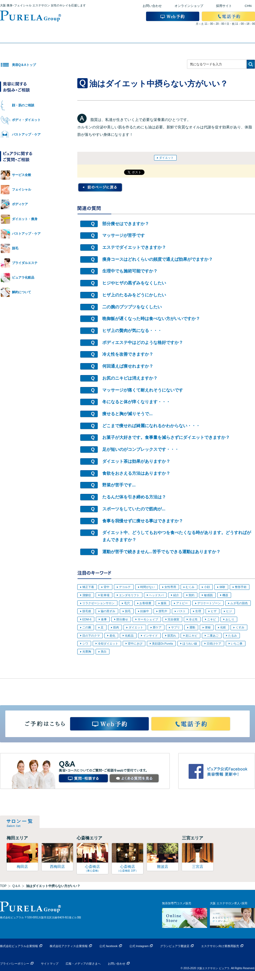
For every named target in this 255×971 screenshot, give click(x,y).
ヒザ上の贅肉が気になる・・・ (132, 330)
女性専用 (170, 587)
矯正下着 (88, 587)
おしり (230, 619)
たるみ (232, 635)
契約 (191, 595)
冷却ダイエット (108, 643)
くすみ (240, 627)
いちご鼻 (237, 643)
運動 (192, 627)
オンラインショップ (189, 6)
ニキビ (211, 619)
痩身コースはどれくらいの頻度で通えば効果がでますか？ (157, 259)
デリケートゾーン (209, 603)
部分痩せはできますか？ (125, 223)
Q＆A (16, 886)
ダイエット (166, 157)
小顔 (207, 587)
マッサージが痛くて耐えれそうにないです (142, 390)
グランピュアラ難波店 (174, 946)
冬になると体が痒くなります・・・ (136, 402)
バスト (181, 611)
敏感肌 (208, 595)
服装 (164, 603)
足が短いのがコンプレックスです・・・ (140, 449)
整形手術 (240, 587)
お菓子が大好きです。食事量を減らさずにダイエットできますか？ (166, 437)
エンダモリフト (129, 595)
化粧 (223, 627)
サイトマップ (49, 963)
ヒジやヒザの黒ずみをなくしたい (134, 283)
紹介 (176, 595)
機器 (225, 595)
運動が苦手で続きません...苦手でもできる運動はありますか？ (161, 551)
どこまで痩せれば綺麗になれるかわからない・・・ (151, 425)
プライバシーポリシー (14, 963)
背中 (106, 587)
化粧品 (129, 635)
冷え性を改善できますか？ (127, 354)
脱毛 (128, 611)
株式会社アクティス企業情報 (69, 946)
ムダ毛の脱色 (239, 603)
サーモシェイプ (148, 619)
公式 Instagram (139, 946)
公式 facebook (108, 946)
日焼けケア (214, 643)
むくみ (190, 587)
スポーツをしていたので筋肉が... (133, 509)
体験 (222, 587)
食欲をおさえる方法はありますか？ (136, 473)
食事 (104, 619)
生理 (198, 611)
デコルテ (125, 587)
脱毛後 (86, 611)
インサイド (150, 635)
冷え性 (193, 619)
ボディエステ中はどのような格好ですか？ (142, 342)
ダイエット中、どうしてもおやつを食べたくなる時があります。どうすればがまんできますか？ (176, 536)
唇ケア (157, 627)
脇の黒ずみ (108, 611)
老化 (112, 635)
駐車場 (105, 595)
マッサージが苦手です (123, 235)
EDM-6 (86, 619)
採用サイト (224, 6)
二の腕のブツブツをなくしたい (132, 307)
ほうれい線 (189, 643)
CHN (248, 6)
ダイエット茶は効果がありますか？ (136, 461)
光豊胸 (86, 651)
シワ (85, 643)
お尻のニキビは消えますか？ (130, 378)
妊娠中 (144, 611)
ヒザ (213, 611)
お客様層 (145, 603)
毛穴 (127, 603)
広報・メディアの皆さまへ (83, 963)
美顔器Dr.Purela (162, 643)
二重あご (213, 635)
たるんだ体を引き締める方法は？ (134, 497)
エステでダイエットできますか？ (134, 247)
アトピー (182, 603)
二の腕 (86, 627)
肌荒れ (171, 635)
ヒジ (229, 611)
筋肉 (116, 627)
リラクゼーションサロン (98, 603)
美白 (104, 651)
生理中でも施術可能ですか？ (130, 271)
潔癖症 (86, 595)
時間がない (147, 587)
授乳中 (163, 611)
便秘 (208, 627)
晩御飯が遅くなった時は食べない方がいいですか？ (151, 318)
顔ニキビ (191, 635)
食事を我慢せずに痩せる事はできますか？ (142, 521)
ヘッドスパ (156, 595)
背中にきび (135, 643)
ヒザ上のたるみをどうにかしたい (134, 295)
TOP (3, 886)
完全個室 (173, 619)
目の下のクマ (91, 635)
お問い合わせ (152, 6)
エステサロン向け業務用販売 (220, 946)
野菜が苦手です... (118, 485)
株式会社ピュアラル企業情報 (19, 946)
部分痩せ (122, 619)
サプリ (175, 627)
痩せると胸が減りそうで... (127, 413)
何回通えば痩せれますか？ (127, 366)
